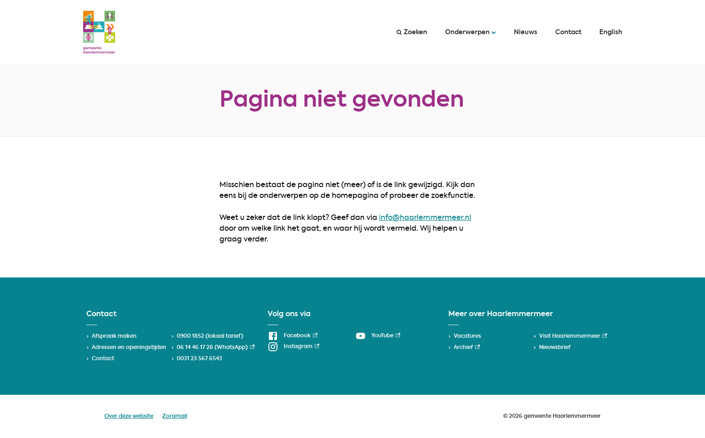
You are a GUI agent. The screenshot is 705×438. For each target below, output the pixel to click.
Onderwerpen (470, 32)
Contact (568, 32)
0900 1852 (190, 336)
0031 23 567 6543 (199, 359)
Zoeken (412, 32)
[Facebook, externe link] (292, 336)
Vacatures (467, 336)
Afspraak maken (114, 336)
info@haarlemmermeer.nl (425, 218)
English (610, 32)
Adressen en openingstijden (129, 347)
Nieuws (525, 32)
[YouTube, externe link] (377, 336)
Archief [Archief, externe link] (467, 347)
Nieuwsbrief (555, 347)
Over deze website (128, 416)
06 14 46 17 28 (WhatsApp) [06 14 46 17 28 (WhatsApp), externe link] (215, 347)
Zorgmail (174, 416)
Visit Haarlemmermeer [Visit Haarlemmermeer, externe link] (573, 336)
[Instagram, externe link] (293, 346)
